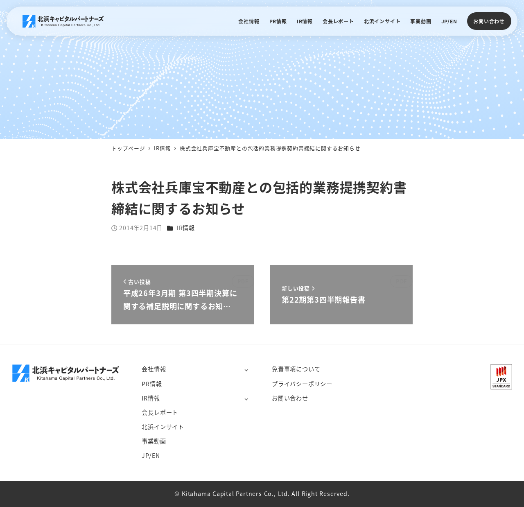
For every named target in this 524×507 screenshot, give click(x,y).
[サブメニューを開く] (246, 370)
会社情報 (154, 369)
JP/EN (151, 455)
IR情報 (186, 228)
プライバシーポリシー (302, 384)
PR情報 (152, 384)
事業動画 (154, 441)
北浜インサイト (163, 427)
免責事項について (296, 369)
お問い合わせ (489, 21)
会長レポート (160, 412)
